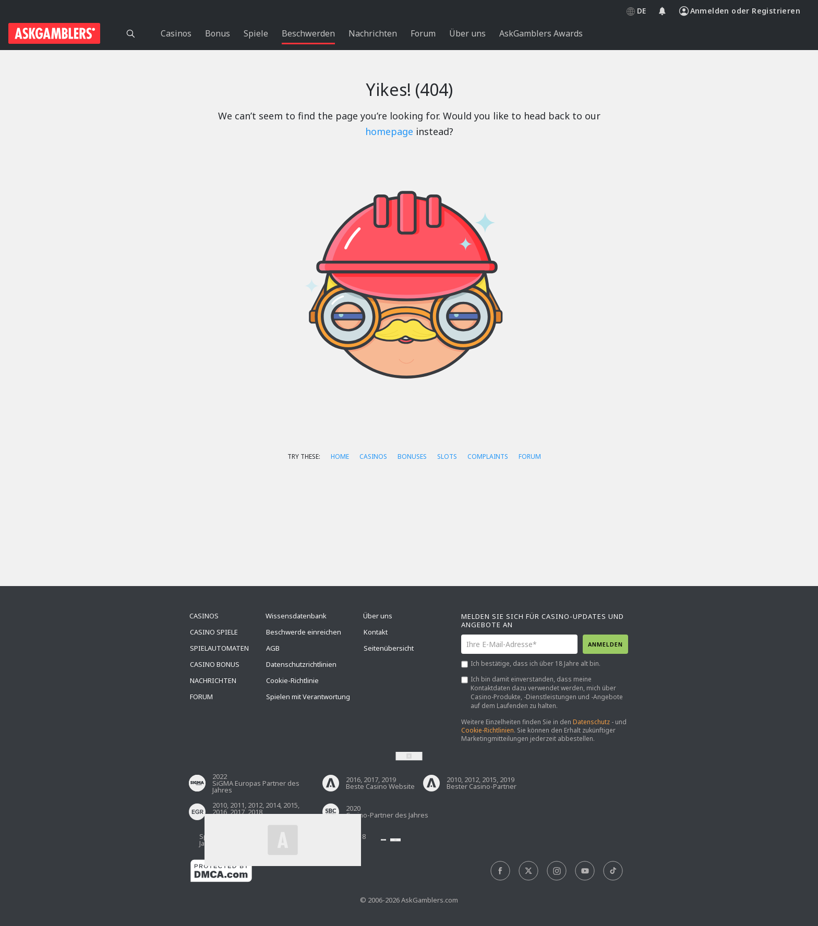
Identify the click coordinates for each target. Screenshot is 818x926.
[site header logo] (54, 33)
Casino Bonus (214, 664)
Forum (530, 456)
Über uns (377, 615)
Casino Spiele (214, 632)
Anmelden (605, 644)
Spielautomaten (219, 648)
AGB (273, 648)
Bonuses (412, 456)
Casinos (373, 456)
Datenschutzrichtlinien (301, 664)
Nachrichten (213, 680)
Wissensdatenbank (296, 615)
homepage (389, 131)
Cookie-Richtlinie (292, 680)
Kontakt (376, 632)
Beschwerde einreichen (303, 632)
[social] (500, 871)
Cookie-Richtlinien (487, 730)
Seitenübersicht (389, 648)
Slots (447, 456)
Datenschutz (591, 721)
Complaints (487, 456)
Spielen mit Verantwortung (308, 696)
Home (340, 456)
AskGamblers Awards (541, 33)
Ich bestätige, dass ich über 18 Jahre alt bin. (535, 663)
